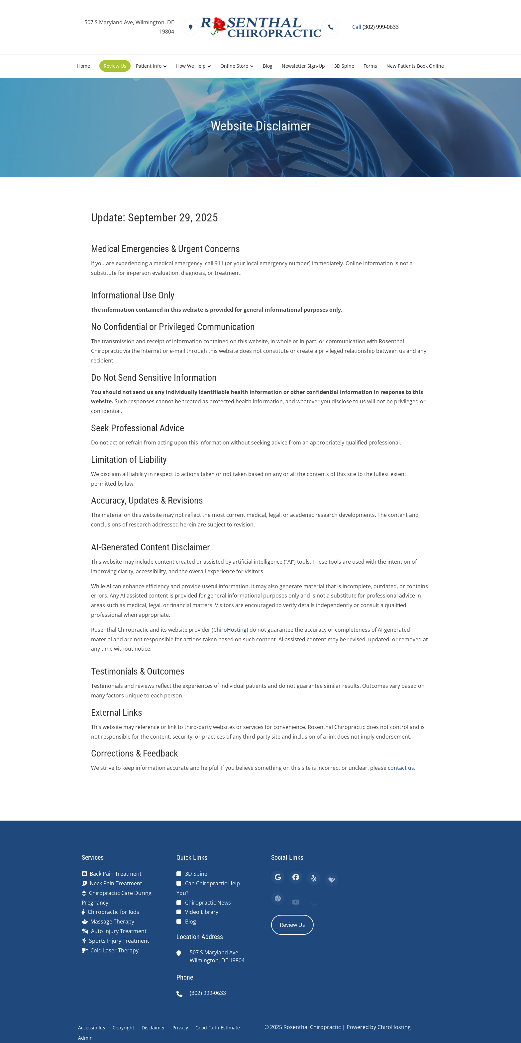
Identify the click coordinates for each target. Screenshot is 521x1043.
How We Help (191, 66)
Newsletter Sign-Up (303, 66)
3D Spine (344, 66)
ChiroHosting (230, 629)
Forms (370, 66)
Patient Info (148, 66)
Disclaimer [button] (153, 1027)
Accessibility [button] (91, 1027)
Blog (267, 66)
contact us (401, 767)
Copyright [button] (123, 1027)
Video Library (201, 912)
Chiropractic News (208, 902)
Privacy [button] (180, 1027)
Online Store (234, 66)
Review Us (115, 66)
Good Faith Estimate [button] (217, 1027)
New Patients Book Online (415, 66)
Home (83, 66)
